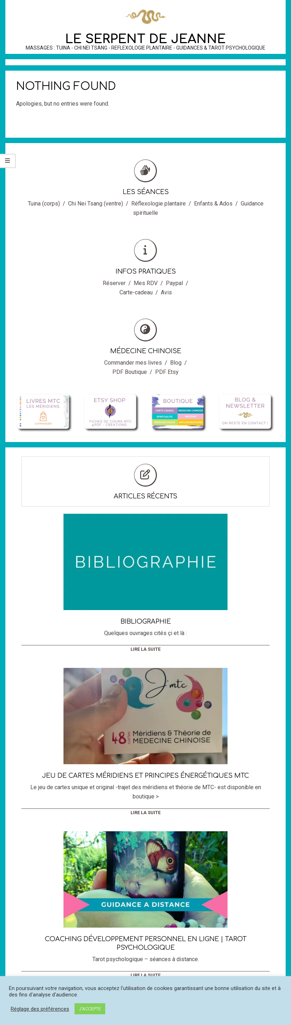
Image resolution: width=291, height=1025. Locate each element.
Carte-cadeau (136, 292)
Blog (176, 362)
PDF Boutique (129, 372)
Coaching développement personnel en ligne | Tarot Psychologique (145, 943)
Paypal (174, 283)
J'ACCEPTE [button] (90, 1008)
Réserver (114, 283)
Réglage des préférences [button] (40, 1009)
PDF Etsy (167, 372)
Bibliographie (146, 621)
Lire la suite (145, 649)
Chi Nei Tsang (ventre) (95, 203)
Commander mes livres (133, 362)
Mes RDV (146, 283)
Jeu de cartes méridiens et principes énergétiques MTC (145, 775)
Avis (166, 292)
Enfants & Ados (213, 203)
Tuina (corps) (44, 203)
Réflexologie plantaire (158, 203)
